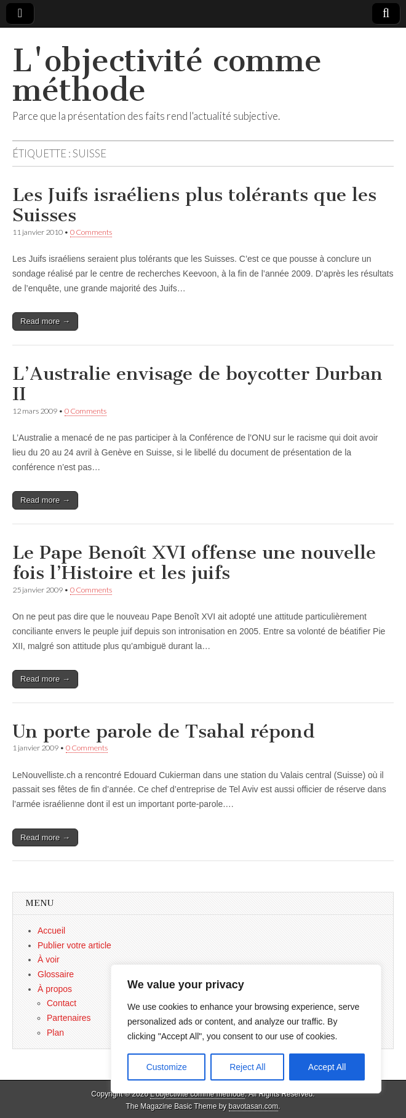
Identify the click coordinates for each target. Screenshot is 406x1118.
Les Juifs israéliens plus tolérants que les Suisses (194, 205)
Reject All (247, 1067)
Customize (166, 1067)
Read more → (45, 321)
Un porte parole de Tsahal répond (163, 731)
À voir (49, 959)
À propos (55, 989)
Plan (55, 1032)
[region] (246, 1028)
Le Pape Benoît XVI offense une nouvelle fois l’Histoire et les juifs (194, 563)
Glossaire (56, 974)
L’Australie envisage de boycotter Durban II (197, 384)
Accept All (327, 1067)
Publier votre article (74, 945)
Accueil (51, 930)
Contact (61, 1003)
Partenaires (69, 1018)
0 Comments (91, 232)
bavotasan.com (254, 1106)
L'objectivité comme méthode (167, 75)
